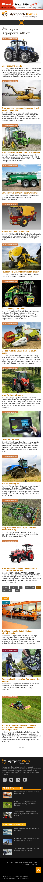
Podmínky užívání (30, 862)
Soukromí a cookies (29, 864)
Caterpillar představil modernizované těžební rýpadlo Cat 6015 (27, 839)
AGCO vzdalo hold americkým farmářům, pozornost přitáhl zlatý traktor (26, 813)
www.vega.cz (24, 878)
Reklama (18, 862)
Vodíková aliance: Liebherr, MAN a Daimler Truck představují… (26, 849)
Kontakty (10, 862)
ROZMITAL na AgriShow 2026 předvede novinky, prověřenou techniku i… (25, 803)
